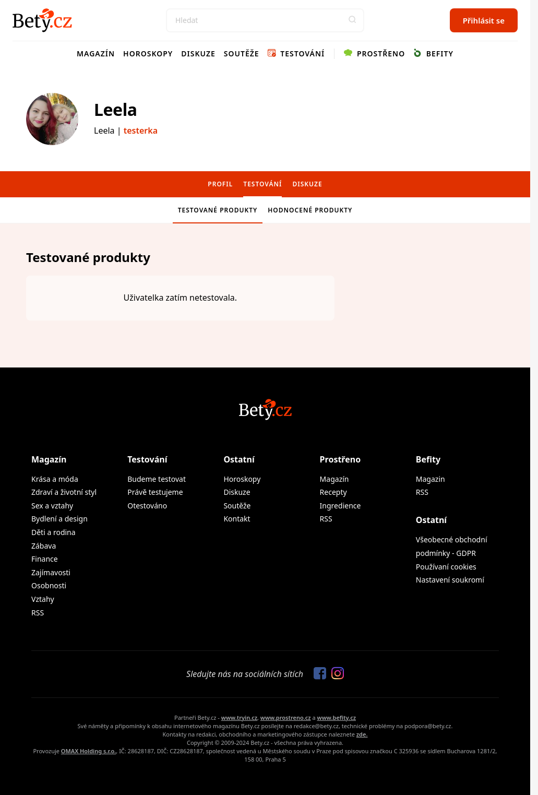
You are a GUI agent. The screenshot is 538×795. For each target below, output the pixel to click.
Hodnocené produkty (310, 210)
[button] (352, 20)
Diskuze (198, 53)
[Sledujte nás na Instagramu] (335, 673)
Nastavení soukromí (450, 580)
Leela (115, 109)
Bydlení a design (59, 519)
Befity (433, 53)
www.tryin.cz (239, 717)
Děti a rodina (53, 532)
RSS (37, 613)
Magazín (96, 53)
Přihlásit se (484, 20)
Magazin (430, 479)
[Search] (265, 20)
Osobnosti (48, 585)
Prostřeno (374, 53)
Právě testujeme (155, 492)
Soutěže (241, 53)
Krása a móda (54, 479)
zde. (362, 734)
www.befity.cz (336, 717)
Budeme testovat (156, 479)
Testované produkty (218, 210)
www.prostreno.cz (285, 717)
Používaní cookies (446, 567)
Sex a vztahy (52, 506)
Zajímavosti (50, 572)
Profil (220, 184)
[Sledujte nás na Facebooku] (317, 673)
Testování (296, 53)
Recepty (333, 492)
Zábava (43, 546)
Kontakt (236, 519)
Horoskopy (148, 53)
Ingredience (340, 506)
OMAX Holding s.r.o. (88, 751)
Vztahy (42, 599)
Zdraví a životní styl (64, 492)
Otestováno (147, 506)
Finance (44, 559)
